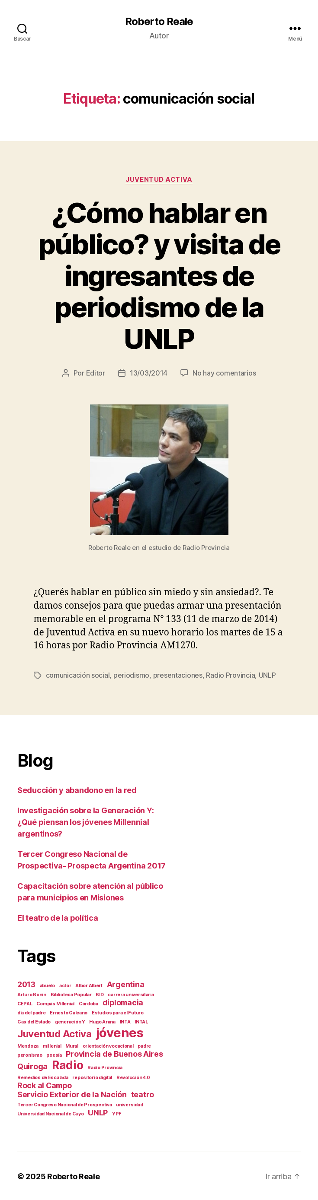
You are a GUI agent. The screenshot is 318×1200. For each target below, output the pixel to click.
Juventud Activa (159, 179)
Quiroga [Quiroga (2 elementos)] (32, 1065)
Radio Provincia (230, 674)
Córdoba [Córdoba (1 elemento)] (88, 1003)
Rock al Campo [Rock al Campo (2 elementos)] (44, 1084)
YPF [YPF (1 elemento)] (117, 1113)
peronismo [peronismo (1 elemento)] (29, 1054)
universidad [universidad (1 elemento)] (129, 1104)
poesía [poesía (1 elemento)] (53, 1054)
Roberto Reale (159, 21)
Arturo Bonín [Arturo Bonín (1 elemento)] (31, 994)
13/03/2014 (148, 373)
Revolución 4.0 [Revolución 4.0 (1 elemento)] (133, 1077)
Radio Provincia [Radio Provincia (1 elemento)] (104, 1067)
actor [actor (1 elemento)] (65, 985)
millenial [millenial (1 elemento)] (52, 1045)
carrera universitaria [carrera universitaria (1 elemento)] (131, 994)
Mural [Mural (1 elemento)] (71, 1045)
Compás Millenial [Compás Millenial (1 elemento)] (55, 1003)
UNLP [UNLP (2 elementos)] (98, 1111)
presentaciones (177, 674)
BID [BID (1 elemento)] (99, 994)
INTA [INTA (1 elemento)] (125, 1021)
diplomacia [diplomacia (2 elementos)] (123, 1001)
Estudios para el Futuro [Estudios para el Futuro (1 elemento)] (118, 1012)
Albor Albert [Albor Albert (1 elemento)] (89, 985)
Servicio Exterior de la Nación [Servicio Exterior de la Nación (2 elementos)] (72, 1093)
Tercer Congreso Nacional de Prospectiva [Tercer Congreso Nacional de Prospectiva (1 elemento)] (64, 1104)
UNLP (267, 674)
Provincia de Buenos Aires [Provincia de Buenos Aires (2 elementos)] (114, 1053)
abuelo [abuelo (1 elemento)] (47, 985)
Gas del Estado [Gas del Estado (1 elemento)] (34, 1021)
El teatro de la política (57, 917)
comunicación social (78, 674)
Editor (95, 373)
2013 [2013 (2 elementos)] (26, 983)
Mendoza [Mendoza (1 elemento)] (28, 1045)
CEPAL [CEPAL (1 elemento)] (24, 1003)
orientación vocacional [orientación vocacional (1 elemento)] (108, 1045)
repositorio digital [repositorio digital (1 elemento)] (92, 1077)
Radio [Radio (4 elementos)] (68, 1064)
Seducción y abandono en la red (77, 789)
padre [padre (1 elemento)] (144, 1045)
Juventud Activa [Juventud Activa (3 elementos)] (54, 1033)
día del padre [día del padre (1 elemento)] (31, 1012)
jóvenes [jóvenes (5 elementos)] (120, 1031)
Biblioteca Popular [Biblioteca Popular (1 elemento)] (71, 994)
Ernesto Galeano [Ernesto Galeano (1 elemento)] (68, 1012)
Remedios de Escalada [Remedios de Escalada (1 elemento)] (42, 1077)
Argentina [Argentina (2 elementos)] (126, 983)
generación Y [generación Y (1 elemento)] (70, 1021)
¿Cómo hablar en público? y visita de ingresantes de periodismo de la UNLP (159, 275)
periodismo (131, 674)
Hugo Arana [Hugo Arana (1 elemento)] (102, 1021)
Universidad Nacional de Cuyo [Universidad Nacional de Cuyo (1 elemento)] (50, 1113)
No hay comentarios (224, 373)
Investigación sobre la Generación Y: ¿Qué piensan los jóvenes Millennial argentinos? (85, 821)
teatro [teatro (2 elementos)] (142, 1093)
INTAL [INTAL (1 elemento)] (141, 1021)
